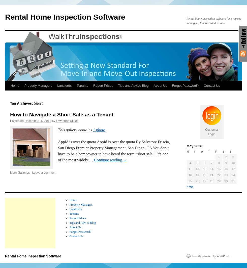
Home (15, 85)
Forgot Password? (185, 85)
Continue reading (110, 160)
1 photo (99, 130)
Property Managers (38, 85)
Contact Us (212, 85)
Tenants (82, 85)
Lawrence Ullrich (67, 121)
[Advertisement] (30, 223)
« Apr (190, 186)
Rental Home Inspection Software (65, 17)
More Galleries (20, 172)
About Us (160, 85)
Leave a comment (44, 172)
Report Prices (103, 85)
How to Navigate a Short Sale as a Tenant (61, 114)
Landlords (64, 85)
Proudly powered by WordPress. (211, 256)
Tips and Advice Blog (133, 85)
